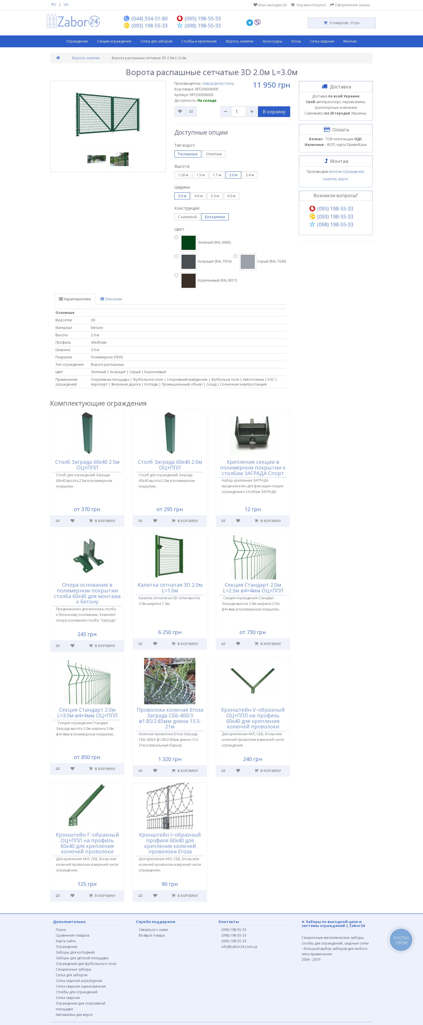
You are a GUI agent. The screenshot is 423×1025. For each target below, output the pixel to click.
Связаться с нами (153, 929)
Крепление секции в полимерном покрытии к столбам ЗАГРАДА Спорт (253, 467)
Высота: (182, 166)
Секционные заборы (73, 969)
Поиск (61, 929)
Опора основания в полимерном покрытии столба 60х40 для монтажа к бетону (87, 593)
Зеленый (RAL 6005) (202, 242)
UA (66, 4)
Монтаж (350, 41)
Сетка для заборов (156, 41)
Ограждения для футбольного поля (86, 963)
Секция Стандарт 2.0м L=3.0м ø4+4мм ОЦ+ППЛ (87, 712)
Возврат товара (152, 935)
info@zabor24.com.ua (239, 946)
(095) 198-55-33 (233, 941)
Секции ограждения (114, 41)
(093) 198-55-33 (233, 929)
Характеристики (75, 299)
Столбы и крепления (199, 41)
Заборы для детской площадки (82, 958)
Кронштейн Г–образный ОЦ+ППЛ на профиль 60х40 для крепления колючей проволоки (87, 843)
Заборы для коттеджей (75, 952)
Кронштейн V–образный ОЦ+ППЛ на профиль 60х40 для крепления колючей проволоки (253, 718)
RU (54, 4)
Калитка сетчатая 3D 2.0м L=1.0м (170, 587)
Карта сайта (66, 941)
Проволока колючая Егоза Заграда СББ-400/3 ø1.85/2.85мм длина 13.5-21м (170, 718)
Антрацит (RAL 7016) (202, 261)
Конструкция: (187, 208)
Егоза (296, 41)
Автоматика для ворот (74, 1014)
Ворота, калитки (239, 41)
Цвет (179, 229)
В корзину (274, 112)
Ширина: (182, 187)
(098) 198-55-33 (233, 935)
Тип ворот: (184, 145)
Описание (111, 299)
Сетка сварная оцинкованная (81, 986)
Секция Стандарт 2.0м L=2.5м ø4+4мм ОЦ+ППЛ (253, 587)
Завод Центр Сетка (218, 83)
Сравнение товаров (72, 935)
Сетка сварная (322, 41)
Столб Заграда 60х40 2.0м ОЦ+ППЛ (170, 464)
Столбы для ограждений (76, 992)
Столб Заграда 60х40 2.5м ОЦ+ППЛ (87, 464)
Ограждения (77, 41)
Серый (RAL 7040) (260, 261)
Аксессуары (272, 41)
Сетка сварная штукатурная (79, 980)
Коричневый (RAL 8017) (205, 280)
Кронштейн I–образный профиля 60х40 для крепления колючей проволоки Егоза (170, 843)
